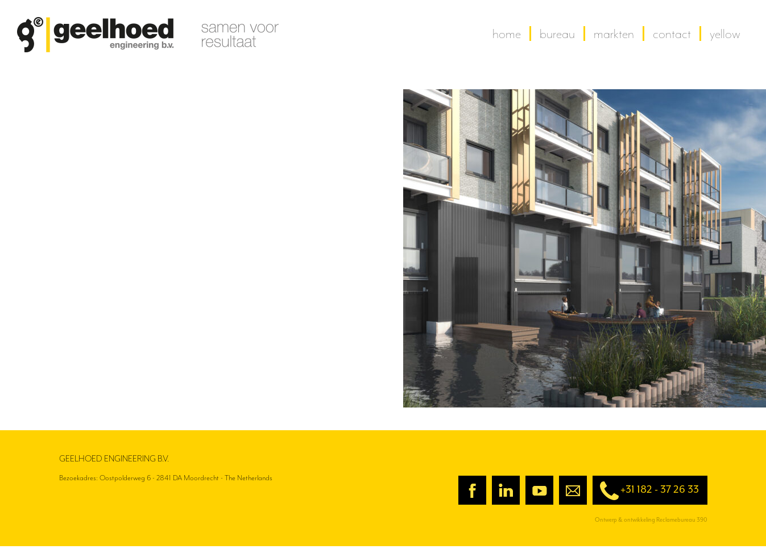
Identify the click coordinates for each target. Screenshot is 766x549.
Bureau (557, 33)
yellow (725, 33)
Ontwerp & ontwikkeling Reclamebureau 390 (651, 519)
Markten (614, 33)
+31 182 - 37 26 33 (646, 491)
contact (672, 33)
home (506, 33)
